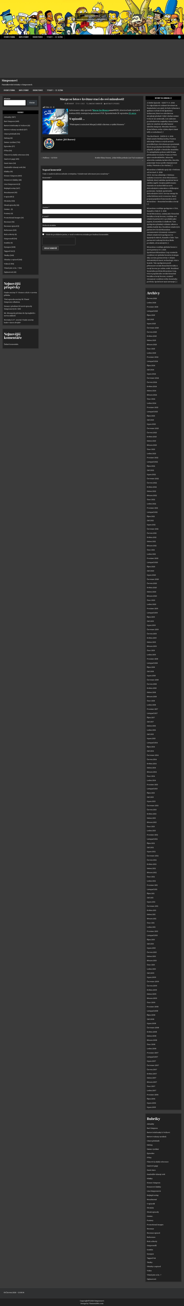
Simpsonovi (92, 16)
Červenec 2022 (153, 478)
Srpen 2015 (151, 738)
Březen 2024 (152, 395)
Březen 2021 (152, 545)
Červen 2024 (152, 382)
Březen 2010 (152, 960)
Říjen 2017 (151, 717)
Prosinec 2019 (152, 608)
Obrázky (7, 201)
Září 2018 (150, 671)
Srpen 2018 (151, 675)
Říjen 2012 (151, 843)
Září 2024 (150, 370)
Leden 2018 (151, 705)
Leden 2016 (151, 730)
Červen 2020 (152, 583)
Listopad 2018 (152, 663)
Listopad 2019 (152, 613)
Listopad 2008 (152, 1011)
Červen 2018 (152, 684)
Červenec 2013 (152, 805)
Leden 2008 (151, 1048)
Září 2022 (150, 470)
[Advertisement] (92, 59)
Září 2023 (150, 420)
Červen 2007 (152, 1069)
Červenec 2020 (153, 579)
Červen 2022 (152, 483)
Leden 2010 (151, 969)
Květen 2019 (152, 638)
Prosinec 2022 (152, 457)
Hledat (7, 98)
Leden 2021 (151, 554)
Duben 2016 (151, 726)
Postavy (7, 213)
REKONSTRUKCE (38, 37)
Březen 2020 (152, 596)
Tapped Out (8, 251)
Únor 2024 (151, 399)
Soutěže (7, 243)
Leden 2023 (151, 453)
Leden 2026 (151, 302)
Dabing (7, 138)
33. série (132, 113)
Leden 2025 (151, 353)
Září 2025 (150, 319)
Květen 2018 (152, 688)
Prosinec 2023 (152, 407)
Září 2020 (150, 571)
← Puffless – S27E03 (49, 158)
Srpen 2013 (151, 801)
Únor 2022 (151, 499)
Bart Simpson (9, 121)
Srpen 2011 (151, 902)
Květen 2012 (151, 864)
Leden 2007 (151, 1090)
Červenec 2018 (153, 680)
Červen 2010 (152, 952)
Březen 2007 (152, 1082)
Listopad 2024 (152, 361)
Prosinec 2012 (152, 835)
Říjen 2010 (151, 939)
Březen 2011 (151, 918)
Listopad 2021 (152, 512)
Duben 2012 (151, 868)
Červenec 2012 (152, 856)
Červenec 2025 (153, 328)
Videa (6, 264)
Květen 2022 (152, 487)
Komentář (47, 177)
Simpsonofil (9, 238)
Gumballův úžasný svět (13, 167)
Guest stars (8, 163)
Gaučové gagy (9, 159)
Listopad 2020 (152, 562)
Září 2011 (150, 897)
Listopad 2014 (152, 742)
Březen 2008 (152, 1040)
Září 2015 (150, 734)
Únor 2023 (151, 449)
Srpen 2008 (151, 1023)
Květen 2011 (151, 910)
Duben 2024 (151, 390)
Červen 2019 (152, 633)
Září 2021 (150, 520)
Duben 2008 (151, 1036)
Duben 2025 (151, 340)
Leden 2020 (151, 604)
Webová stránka (49, 225)
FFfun (6, 150)
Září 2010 (150, 944)
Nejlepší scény (10, 188)
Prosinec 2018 (152, 659)
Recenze (7, 222)
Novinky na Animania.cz (163, 98)
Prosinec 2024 (152, 357)
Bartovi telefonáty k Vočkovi (15, 125)
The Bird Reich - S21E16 (156, 136)
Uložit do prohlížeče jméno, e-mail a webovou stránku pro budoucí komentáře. (77, 234)
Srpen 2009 (151, 977)
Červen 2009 (152, 986)
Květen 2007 (152, 1074)
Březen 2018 (152, 696)
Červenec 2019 (153, 629)
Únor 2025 (151, 349)
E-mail (45, 216)
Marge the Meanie (101, 110)
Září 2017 (150, 722)
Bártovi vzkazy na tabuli (13, 129)
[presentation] (58, 241)
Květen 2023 (152, 436)
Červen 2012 (152, 860)
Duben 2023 (151, 441)
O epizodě (8, 196)
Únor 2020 (151, 600)
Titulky (7, 255)
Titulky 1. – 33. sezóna (55, 37)
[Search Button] (179, 37)
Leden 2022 (151, 504)
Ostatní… (7, 209)
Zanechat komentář (95, 103)
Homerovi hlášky (11, 180)
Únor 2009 (151, 1002)
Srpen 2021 (151, 524)
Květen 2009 (152, 990)
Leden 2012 (151, 881)
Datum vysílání (10, 142)
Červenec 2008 (153, 1027)
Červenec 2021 (152, 529)
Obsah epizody (10, 205)
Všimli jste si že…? (11, 268)
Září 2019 (150, 621)
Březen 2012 (152, 872)
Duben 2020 (151, 592)
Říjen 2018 (151, 667)
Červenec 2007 (153, 1065)
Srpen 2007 (151, 1061)
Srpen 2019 (151, 625)
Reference (8, 230)
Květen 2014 (152, 763)
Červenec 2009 (153, 981)
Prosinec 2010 (152, 931)
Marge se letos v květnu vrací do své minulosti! (92, 99)
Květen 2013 (151, 814)
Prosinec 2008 (152, 1006)
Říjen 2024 (151, 365)
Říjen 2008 (151, 1015)
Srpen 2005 (151, 1107)
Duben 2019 (151, 642)
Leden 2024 (151, 403)
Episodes (8, 146)
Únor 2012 (151, 877)
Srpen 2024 (151, 374)
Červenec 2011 (152, 906)
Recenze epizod (10, 226)
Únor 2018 (151, 701)
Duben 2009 (151, 994)
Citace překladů (10, 134)
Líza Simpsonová (11, 184)
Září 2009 (150, 973)
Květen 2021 (151, 537)
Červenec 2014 (153, 755)
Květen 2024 (152, 386)
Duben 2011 (151, 914)
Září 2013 (150, 797)
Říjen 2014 (151, 747)
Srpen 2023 (151, 424)
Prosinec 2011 (152, 885)
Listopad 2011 (152, 889)
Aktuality (7, 117)
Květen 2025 (152, 336)
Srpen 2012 (151, 851)
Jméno (45, 207)
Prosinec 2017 (152, 709)
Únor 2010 (151, 965)
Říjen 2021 (151, 516)
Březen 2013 (152, 822)
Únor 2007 (151, 1086)
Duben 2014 (151, 768)
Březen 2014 (152, 772)
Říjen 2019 (151, 617)
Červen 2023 (152, 432)
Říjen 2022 (151, 466)
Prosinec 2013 (152, 784)
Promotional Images (12, 217)
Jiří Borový (70, 103)
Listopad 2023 (152, 411)
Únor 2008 (151, 1044)
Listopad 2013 (152, 788)
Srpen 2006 (151, 1103)
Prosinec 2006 (152, 1095)
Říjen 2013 (151, 793)
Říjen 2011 (150, 893)
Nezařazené (9, 192)
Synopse (7, 247)
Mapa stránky (24, 37)
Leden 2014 (151, 780)
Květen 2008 (152, 1032)
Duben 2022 (151, 491)
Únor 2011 (150, 923)
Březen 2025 (152, 344)
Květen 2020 (152, 587)
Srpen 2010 (151, 948)
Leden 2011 (151, 927)
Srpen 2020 (151, 575)
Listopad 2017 (152, 713)
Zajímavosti (8, 272)
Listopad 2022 (152, 462)
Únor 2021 (151, 550)
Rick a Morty (9, 234)
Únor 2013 (151, 826)
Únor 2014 (151, 776)
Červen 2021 (152, 533)
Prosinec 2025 (152, 307)
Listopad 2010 (152, 935)
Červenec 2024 (153, 378)
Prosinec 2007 (152, 1053)
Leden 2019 (151, 654)
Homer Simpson (10, 176)
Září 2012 (150, 847)
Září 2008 (150, 1019)
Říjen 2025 (151, 315)
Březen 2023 (152, 445)
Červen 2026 (152, 298)
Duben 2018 (151, 692)
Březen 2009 (152, 998)
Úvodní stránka (9, 37)
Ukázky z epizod (11, 259)
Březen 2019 (152, 646)
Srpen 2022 (151, 474)
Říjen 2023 (151, 416)
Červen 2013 (152, 809)
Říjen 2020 (151, 566)
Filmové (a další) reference (15, 155)
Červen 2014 (152, 759)
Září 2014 (150, 751)
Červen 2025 (152, 332)
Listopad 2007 (152, 1057)
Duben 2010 (151, 956)
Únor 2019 (151, 650)
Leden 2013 (151, 830)
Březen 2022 (152, 495)
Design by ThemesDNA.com (91, 1303)
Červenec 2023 (153, 428)
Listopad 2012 (152, 839)
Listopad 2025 (152, 311)
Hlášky (7, 171)
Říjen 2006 (151, 1099)
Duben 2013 (151, 818)
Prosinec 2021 (152, 508)
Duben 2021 (151, 541)
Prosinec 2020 (152, 558)
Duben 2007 (151, 1078)
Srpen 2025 (151, 323)
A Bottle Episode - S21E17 (157, 103)
